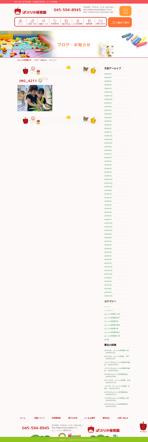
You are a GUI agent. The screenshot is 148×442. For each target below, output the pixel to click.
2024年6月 (108, 158)
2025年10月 (108, 99)
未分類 (106, 340)
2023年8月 (108, 194)
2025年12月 (108, 92)
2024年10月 (108, 143)
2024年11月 (108, 139)
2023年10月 (108, 187)
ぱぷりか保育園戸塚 (111, 329)
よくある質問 (90, 418)
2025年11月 (108, 96)
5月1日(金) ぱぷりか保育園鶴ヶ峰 (116, 350)
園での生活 (73, 418)
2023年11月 (108, 183)
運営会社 (106, 418)
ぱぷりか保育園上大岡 (112, 314)
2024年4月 (108, 165)
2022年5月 (108, 249)
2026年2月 (108, 85)
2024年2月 (108, 172)
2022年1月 (108, 263)
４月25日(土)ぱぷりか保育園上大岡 (116, 398)
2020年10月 (108, 296)
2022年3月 (108, 256)
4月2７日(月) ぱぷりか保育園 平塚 (117, 380)
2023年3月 (108, 212)
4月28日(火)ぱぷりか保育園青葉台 (116, 374)
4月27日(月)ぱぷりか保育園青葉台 (116, 392)
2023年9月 (108, 190)
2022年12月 (108, 223)
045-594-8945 (67, 9)
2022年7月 (108, 241)
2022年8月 (108, 238)
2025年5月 (108, 118)
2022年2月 (108, 259)
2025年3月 (108, 125)
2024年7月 (108, 154)
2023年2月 (108, 216)
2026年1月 (108, 88)
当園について (40, 418)
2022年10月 (108, 230)
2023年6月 (108, 201)
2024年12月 (108, 136)
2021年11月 (108, 270)
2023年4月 (108, 209)
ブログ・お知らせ (40, 60)
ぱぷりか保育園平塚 (111, 321)
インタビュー (109, 310)
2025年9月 (108, 103)
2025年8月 (108, 107)
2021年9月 (108, 278)
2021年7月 (108, 285)
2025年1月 (108, 132)
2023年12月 (108, 179)
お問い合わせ (123, 418)
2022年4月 (108, 252)
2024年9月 (108, 147)
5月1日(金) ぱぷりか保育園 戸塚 (116, 356)
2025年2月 (108, 128)
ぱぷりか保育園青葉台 (112, 332)
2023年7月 (108, 198)
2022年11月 (108, 227)
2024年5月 (108, 161)
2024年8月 (108, 150)
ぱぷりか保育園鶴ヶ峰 (112, 336)
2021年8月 (108, 281)
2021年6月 (108, 289)
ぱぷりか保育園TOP (24, 60)
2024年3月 (108, 169)
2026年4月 (108, 78)
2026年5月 (108, 74)
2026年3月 (108, 81)
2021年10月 (108, 274)
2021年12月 (108, 267)
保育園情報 (56, 418)
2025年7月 (108, 110)
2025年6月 (108, 114)
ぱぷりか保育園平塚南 (112, 325)
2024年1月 (108, 176)
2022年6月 (108, 245)
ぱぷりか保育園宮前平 (112, 318)
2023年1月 (108, 220)
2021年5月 (108, 292)
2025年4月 (108, 121)
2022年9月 (108, 234)
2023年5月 (108, 205)
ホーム (22, 418)
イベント (107, 307)
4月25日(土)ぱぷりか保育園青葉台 (116, 404)
